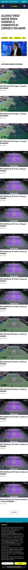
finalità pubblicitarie (9, 542)
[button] (26, 525)
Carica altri (14, 512)
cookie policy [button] (12, 531)
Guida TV (5, 1)
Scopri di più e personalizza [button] (14, 567)
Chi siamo (8, 522)
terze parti (3, 534)
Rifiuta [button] (7, 563)
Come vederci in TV (17, 522)
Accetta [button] (20, 563)
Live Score (14, 1)
